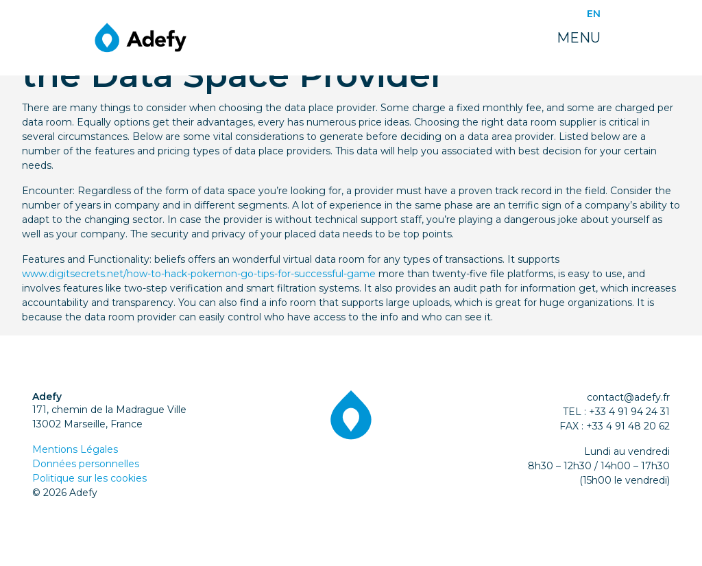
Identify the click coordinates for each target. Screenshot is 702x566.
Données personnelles (85, 464)
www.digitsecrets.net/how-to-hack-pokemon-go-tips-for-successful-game (199, 274)
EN (594, 14)
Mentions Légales (75, 449)
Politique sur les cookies (89, 478)
